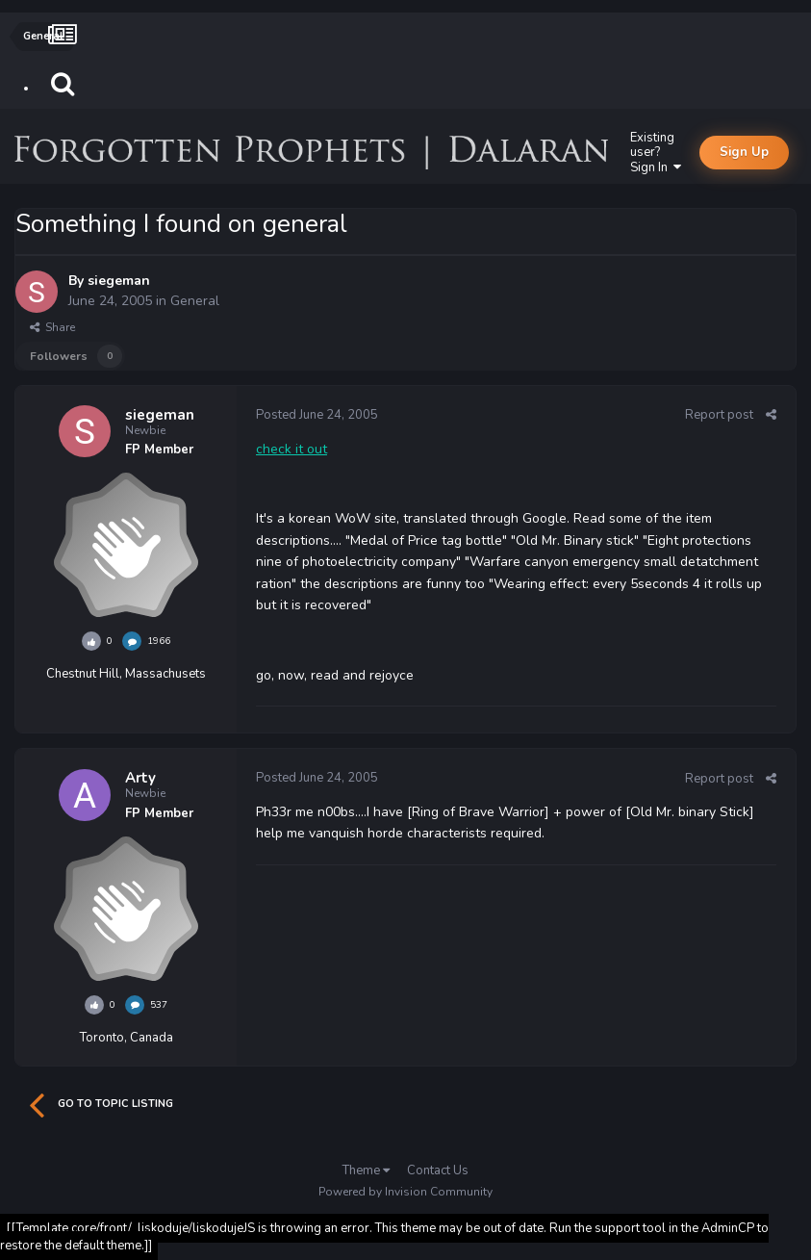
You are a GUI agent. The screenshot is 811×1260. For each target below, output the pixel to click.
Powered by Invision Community (405, 1191)
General (194, 301)
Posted (317, 415)
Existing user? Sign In (655, 152)
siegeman (119, 280)
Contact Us (438, 1170)
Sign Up (744, 152)
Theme (366, 1170)
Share (52, 327)
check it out (291, 449)
